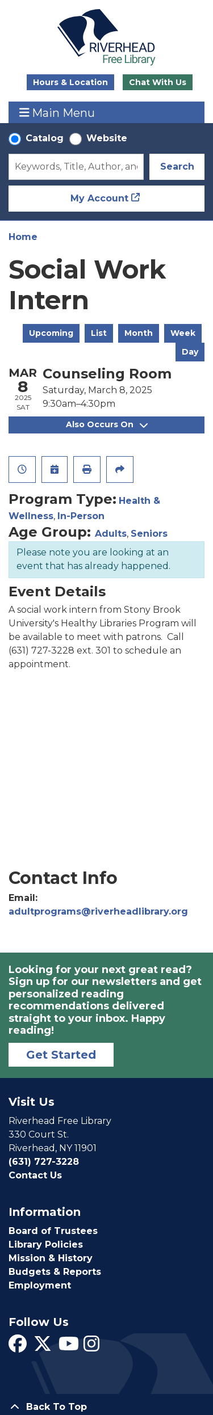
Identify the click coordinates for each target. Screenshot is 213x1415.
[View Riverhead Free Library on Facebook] (18, 1347)
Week (182, 333)
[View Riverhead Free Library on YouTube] (69, 1347)
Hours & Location (70, 82)
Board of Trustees (53, 1231)
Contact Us (35, 1175)
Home (23, 236)
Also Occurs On (107, 424)
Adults (111, 533)
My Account (99, 198)
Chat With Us (157, 82)
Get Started (61, 1055)
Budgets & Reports (55, 1271)
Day (190, 352)
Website (106, 138)
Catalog (45, 138)
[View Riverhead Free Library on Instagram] (91, 1347)
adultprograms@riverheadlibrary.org (98, 911)
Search (177, 166)
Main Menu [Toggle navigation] (57, 113)
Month (138, 333)
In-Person (81, 516)
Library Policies (46, 1244)
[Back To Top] (106, 1407)
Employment (40, 1285)
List (99, 333)
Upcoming (51, 333)
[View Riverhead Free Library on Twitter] (43, 1347)
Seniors (149, 533)
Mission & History (51, 1258)
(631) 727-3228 (44, 1161)
